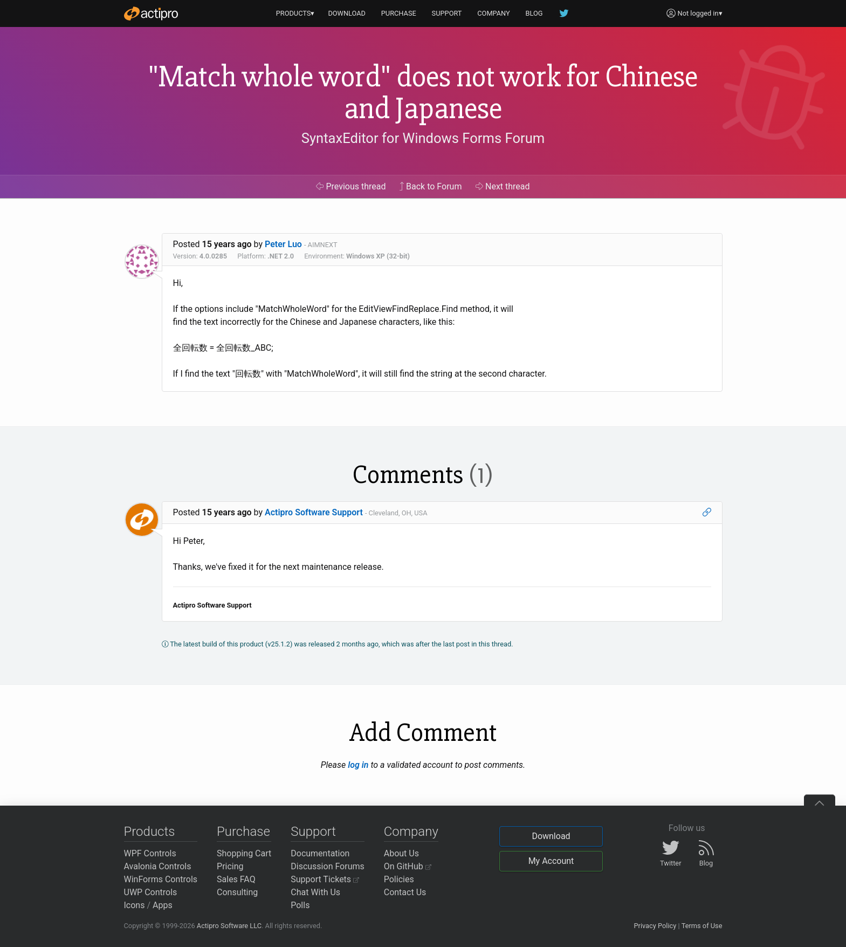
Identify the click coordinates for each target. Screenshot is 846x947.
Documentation (320, 853)
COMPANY (493, 13)
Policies (399, 879)
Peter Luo (283, 244)
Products (149, 831)
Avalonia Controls (157, 866)
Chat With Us (315, 892)
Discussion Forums (327, 866)
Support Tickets (325, 879)
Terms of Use (702, 926)
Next (503, 186)
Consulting (237, 892)
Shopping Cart (244, 853)
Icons (134, 905)
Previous (351, 186)
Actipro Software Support (314, 512)
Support (313, 831)
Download (551, 836)
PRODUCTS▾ (295, 13)
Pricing (230, 866)
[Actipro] (151, 13)
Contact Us (405, 892)
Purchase (243, 831)
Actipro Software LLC (229, 926)
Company (411, 831)
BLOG (534, 13)
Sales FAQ (236, 879)
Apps (163, 905)
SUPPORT (447, 13)
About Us (401, 853)
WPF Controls (150, 853)
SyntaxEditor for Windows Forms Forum (423, 138)
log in (358, 765)
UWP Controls (150, 892)
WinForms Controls (161, 879)
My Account (551, 861)
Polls (300, 905)
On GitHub (407, 866)
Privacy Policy (655, 926)
